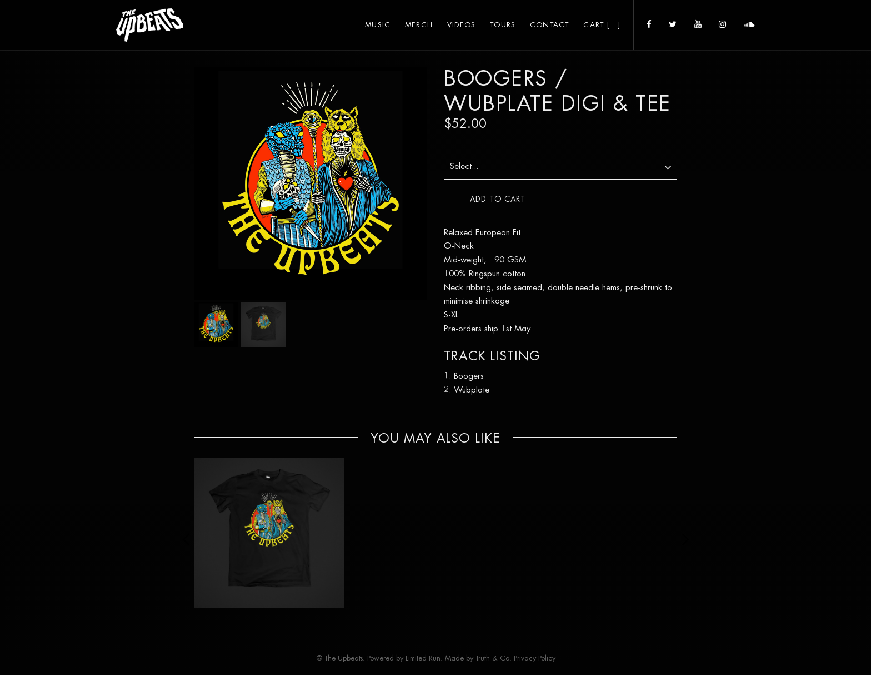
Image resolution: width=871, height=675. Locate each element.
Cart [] (601, 24)
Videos (461, 24)
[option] (269, 533)
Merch (419, 24)
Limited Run (423, 658)
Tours (502, 24)
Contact (549, 24)
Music (378, 24)
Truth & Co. (493, 658)
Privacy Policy (534, 658)
